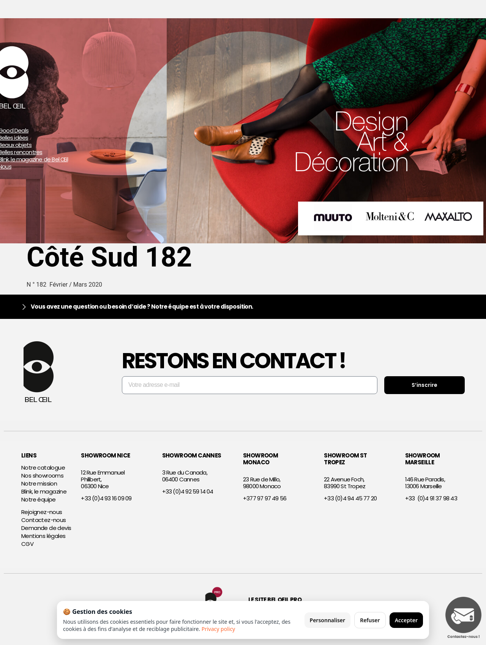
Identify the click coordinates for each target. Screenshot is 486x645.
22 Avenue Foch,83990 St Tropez (344, 482)
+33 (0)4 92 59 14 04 (187, 491)
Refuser (370, 620)
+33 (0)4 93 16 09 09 (106, 498)
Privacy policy (218, 628)
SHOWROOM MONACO (260, 458)
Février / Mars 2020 (75, 284)
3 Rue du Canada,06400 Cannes (184, 475)
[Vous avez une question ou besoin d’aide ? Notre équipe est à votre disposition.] (24, 307)
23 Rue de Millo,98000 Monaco (262, 482)
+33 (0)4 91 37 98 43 (431, 498)
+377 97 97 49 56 (264, 498)
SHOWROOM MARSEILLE (422, 458)
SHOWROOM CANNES (191, 455)
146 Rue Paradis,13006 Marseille (425, 482)
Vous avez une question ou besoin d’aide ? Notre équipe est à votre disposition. (142, 307)
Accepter (406, 620)
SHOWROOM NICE (105, 455)
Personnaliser (328, 620)
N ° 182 (38, 284)
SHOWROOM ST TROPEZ (345, 458)
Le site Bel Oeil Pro (274, 600)
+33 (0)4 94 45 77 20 (350, 498)
